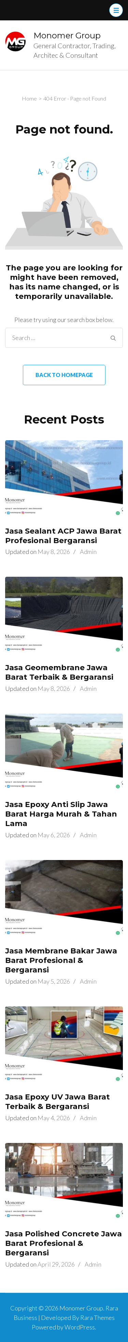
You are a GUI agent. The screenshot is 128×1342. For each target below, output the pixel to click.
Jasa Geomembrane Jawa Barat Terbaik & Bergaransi (59, 672)
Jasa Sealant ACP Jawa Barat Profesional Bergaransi (63, 535)
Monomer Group (67, 35)
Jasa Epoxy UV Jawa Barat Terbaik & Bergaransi (57, 1101)
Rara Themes (97, 1317)
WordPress (80, 1327)
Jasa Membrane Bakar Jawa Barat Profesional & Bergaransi (61, 960)
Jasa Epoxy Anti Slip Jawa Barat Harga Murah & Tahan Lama (61, 814)
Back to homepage (64, 375)
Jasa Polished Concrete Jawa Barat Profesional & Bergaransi (63, 1243)
